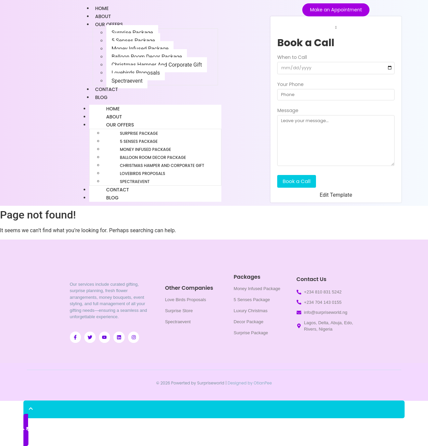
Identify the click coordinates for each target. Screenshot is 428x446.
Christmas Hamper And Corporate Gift (156, 65)
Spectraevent (126, 81)
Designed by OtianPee (250, 383)
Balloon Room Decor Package (146, 57)
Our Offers (109, 24)
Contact (117, 189)
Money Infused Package (140, 49)
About (114, 116)
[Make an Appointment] (335, 9)
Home (113, 108)
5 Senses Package (133, 40)
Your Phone (290, 85)
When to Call (292, 58)
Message (287, 111)
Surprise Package (132, 32)
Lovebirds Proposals (135, 73)
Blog (101, 97)
